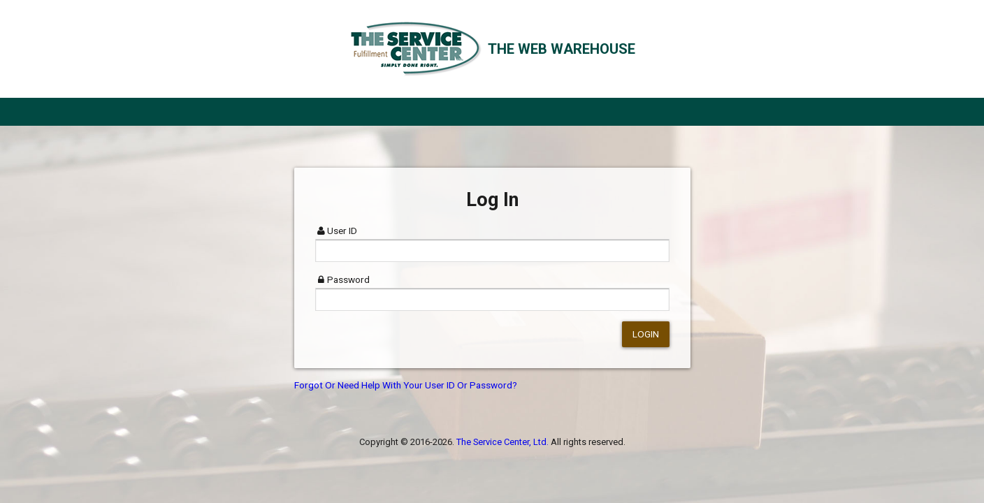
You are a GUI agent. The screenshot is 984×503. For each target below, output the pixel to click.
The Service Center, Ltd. (502, 442)
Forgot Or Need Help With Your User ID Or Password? (405, 385)
